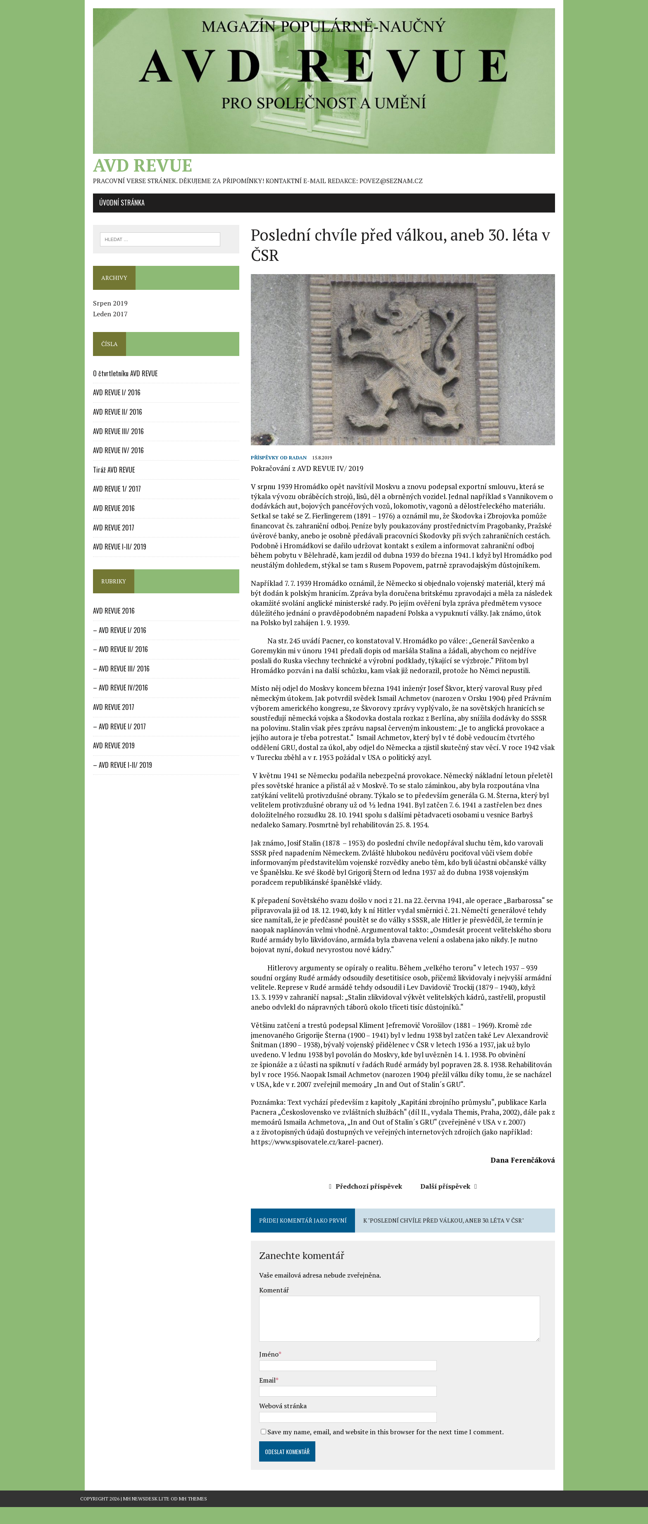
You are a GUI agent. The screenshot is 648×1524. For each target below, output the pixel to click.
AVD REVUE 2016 (101, 517)
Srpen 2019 (97, 311)
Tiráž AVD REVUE (101, 478)
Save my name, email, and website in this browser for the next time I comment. (381, 1448)
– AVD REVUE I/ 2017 (106, 735)
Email (263, 1397)
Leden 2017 (97, 322)
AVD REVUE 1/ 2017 (104, 497)
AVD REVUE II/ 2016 (104, 420)
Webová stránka (279, 1423)
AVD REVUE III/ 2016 (105, 439)
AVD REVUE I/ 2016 (104, 401)
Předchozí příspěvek (370, 1203)
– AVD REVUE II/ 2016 (107, 658)
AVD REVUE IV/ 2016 (105, 459)
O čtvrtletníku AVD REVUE (112, 382)
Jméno (264, 1371)
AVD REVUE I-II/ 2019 (106, 555)
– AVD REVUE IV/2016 (107, 696)
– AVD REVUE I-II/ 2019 (109, 773)
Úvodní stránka (109, 210)
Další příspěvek (453, 1203)
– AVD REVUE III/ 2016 (108, 677)
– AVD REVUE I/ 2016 (106, 638)
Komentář (270, 1306)
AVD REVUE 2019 (101, 754)
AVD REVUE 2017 (101, 536)
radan (294, 474)
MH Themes (193, 1516)
